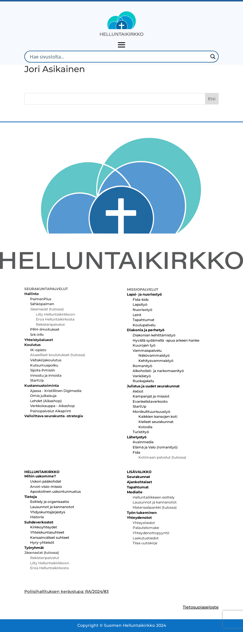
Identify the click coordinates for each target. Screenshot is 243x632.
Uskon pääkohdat (45, 481)
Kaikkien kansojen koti (157, 416)
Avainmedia (143, 442)
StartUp (37, 380)
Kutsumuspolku (44, 365)
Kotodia (145, 427)
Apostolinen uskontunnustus (55, 491)
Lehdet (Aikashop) (46, 401)
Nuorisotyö (142, 309)
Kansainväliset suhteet (49, 537)
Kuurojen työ (144, 345)
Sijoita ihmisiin (42, 370)
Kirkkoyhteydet (43, 527)
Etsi (211, 98)
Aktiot (138, 391)
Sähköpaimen (42, 304)
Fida (136, 452)
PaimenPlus (40, 299)
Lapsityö (140, 304)
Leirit (137, 315)
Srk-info (37, 334)
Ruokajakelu (143, 381)
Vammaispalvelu (147, 350)
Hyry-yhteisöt (42, 542)
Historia (37, 517)
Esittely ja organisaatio (49, 501)
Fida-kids (141, 299)
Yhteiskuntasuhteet (47, 532)
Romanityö (142, 366)
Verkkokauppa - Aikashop (52, 406)
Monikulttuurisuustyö (151, 411)
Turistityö (141, 432)
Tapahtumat (143, 320)
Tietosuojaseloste (201, 607)
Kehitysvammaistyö (155, 360)
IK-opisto (38, 350)
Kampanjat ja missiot (151, 396)
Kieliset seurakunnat (155, 421)
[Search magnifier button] (212, 56)
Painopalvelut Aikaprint (50, 411)
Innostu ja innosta (45, 375)
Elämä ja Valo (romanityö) (155, 447)
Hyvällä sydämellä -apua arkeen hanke (166, 340)
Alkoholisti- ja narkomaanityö (158, 371)
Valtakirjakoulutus (45, 360)
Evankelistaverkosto (150, 401)
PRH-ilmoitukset (44, 329)
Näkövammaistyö (154, 355)
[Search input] (118, 57)
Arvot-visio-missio (46, 486)
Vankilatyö (142, 376)
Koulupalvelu (144, 325)
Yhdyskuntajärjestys (47, 512)
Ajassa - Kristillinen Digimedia (55, 391)
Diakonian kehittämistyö (154, 335)
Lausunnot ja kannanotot (52, 507)
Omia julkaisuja (43, 395)
